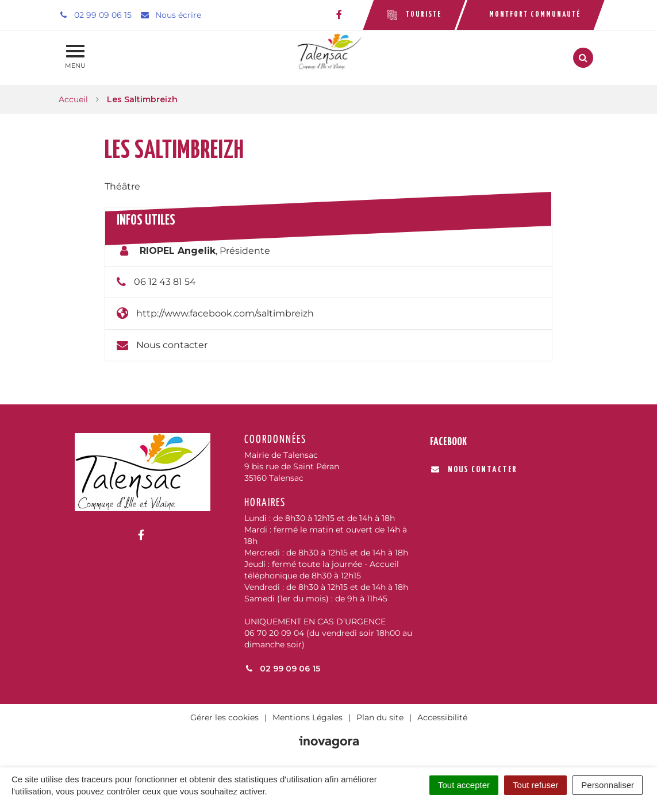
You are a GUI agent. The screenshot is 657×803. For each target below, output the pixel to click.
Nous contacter (172, 344)
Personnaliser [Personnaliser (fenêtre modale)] (607, 785)
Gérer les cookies (224, 717)
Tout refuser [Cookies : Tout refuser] (535, 785)
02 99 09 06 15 (282, 668)
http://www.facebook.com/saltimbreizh (225, 313)
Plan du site (380, 717)
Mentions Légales (307, 717)
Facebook (448, 442)
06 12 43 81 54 (165, 281)
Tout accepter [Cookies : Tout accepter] (464, 785)
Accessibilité (442, 717)
